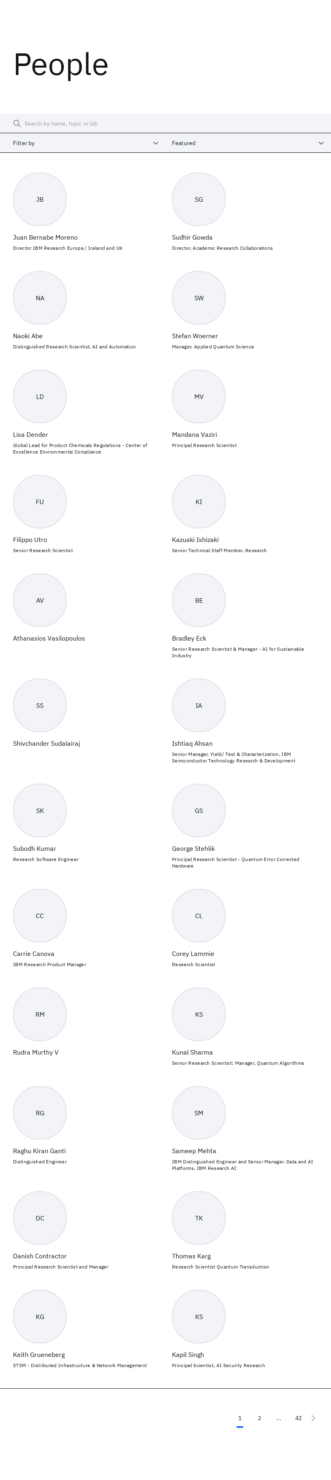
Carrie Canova (33, 953)
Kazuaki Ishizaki (195, 539)
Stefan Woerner (195, 336)
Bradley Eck (189, 638)
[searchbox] (165, 123)
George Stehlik (193, 848)
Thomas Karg (191, 1256)
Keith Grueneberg (39, 1354)
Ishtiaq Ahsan (192, 743)
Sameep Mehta (194, 1151)
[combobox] (83, 143)
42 (298, 1418)
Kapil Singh (188, 1354)
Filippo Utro (30, 539)
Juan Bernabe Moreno (45, 237)
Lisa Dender (30, 434)
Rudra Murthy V (36, 1052)
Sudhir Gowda (192, 237)
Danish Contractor (40, 1256)
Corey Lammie (193, 953)
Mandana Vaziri (194, 434)
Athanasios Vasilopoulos (49, 638)
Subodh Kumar (34, 848)
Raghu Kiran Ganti (39, 1151)
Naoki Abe (28, 336)
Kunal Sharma (192, 1052)
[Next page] (313, 1418)
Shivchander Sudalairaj (46, 743)
